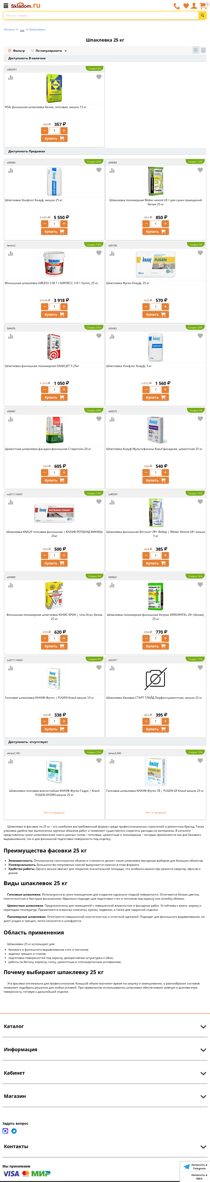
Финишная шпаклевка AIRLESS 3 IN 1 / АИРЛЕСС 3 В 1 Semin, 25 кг (51, 283)
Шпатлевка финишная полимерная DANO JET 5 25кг (42, 366)
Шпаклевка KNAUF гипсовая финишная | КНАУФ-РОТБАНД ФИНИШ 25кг (54, 534)
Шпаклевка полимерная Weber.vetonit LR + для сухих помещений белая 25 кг (155, 202)
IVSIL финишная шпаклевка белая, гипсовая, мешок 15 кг (45, 107)
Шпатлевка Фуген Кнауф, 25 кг (127, 283)
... (22, 28)
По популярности (46, 51)
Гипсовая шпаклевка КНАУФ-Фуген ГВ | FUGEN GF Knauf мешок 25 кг (155, 791)
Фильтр (16, 51)
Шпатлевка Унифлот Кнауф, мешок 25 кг (33, 200)
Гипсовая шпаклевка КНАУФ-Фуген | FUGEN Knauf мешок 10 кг (49, 698)
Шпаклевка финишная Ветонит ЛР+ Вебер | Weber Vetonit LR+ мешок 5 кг (155, 534)
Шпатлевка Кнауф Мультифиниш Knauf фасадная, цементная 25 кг (154, 449)
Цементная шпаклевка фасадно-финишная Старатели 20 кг (48, 449)
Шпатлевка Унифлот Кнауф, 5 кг (129, 366)
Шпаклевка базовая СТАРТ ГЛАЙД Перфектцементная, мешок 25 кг (154, 698)
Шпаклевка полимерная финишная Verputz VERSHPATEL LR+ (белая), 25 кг (155, 617)
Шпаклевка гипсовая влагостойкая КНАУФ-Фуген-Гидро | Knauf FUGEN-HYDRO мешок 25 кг (54, 793)
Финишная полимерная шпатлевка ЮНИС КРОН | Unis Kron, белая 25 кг (54, 617)
